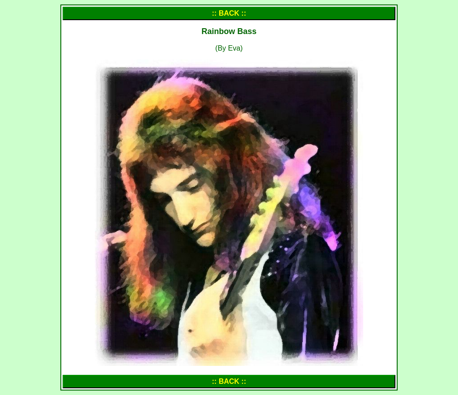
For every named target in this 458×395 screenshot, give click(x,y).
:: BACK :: (229, 13)
